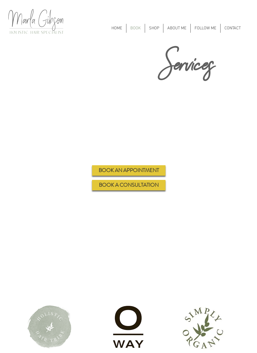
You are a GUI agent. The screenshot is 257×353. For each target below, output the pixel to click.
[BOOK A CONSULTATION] (128, 185)
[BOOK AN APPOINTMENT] (128, 170)
